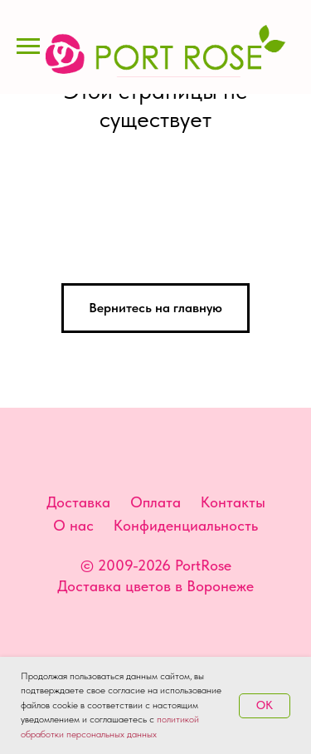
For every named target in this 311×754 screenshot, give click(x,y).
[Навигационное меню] (28, 46)
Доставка (78, 502)
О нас (73, 525)
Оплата (155, 502)
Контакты (233, 502)
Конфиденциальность (186, 525)
